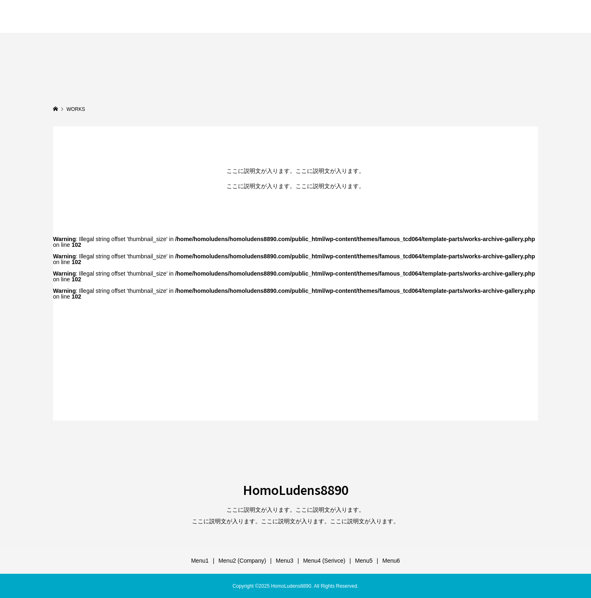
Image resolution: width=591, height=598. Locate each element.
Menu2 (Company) (242, 560)
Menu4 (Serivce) (324, 560)
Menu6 (391, 560)
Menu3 (284, 560)
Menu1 (200, 560)
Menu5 (364, 560)
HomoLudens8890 (106, 16)
